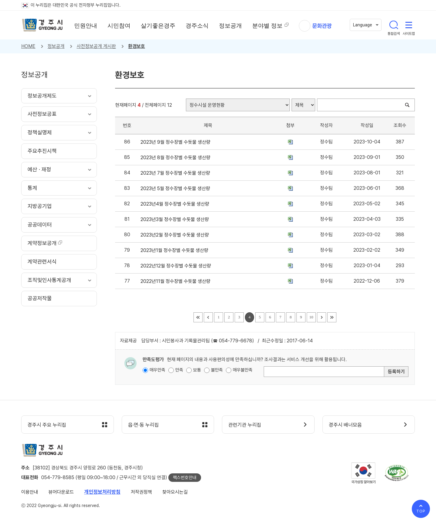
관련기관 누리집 (244, 425)
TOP (420, 511)
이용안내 (29, 492)
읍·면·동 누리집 (143, 425)
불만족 (217, 370)
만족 (179, 370)
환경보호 (136, 46)
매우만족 (157, 370)
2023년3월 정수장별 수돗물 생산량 (175, 219)
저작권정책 (141, 492)
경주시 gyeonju (42, 25)
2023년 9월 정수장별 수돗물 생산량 (176, 142)
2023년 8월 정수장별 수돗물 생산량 (176, 157)
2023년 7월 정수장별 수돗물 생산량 (176, 173)
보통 (197, 370)
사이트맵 (409, 25)
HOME (28, 46)
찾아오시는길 (175, 492)
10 (311, 317)
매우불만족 (243, 370)
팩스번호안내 (185, 477)
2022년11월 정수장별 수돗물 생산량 (176, 281)
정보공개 (56, 46)
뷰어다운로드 (61, 492)
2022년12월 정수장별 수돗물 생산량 (176, 266)
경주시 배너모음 (345, 425)
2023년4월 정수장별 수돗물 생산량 (176, 204)
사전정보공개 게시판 (96, 46)
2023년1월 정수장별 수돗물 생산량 (175, 250)
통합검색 (394, 25)
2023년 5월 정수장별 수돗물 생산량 (176, 188)
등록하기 (396, 372)
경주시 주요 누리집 (47, 425)
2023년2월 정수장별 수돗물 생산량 (175, 235)
